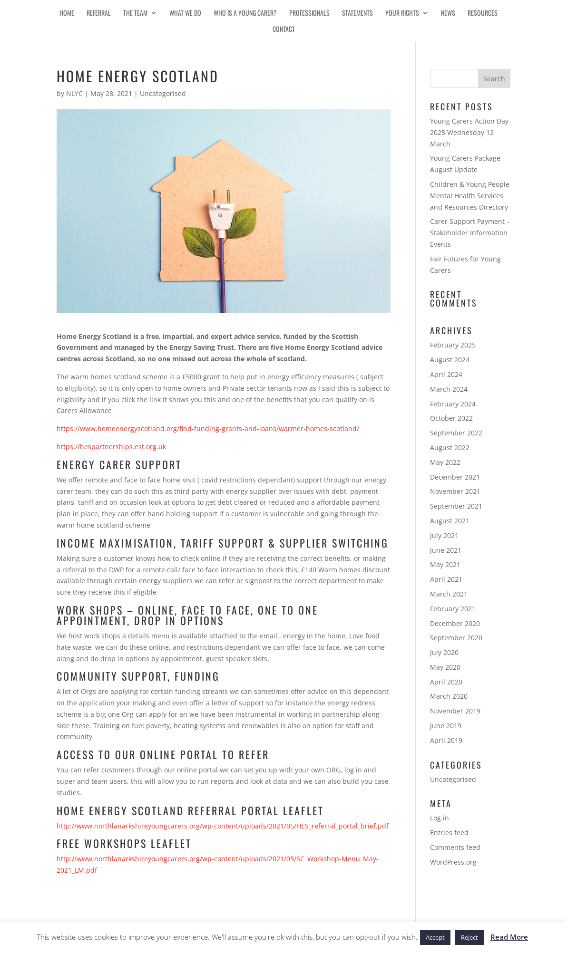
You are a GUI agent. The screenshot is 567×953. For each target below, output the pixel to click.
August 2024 (449, 359)
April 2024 (446, 374)
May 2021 (445, 564)
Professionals (309, 14)
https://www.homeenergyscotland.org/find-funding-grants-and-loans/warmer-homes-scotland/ (208, 428)
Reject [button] (469, 937)
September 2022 (456, 432)
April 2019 (446, 740)
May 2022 (445, 462)
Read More (509, 937)
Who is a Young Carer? (245, 14)
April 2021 (446, 579)
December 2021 (455, 476)
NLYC (74, 93)
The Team (135, 14)
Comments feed (455, 847)
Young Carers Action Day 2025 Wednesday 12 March (469, 132)
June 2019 (445, 725)
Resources (483, 14)
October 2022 (451, 418)
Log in (439, 817)
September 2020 (456, 637)
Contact (284, 30)
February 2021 (453, 608)
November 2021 (455, 491)
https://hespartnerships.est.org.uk (111, 446)
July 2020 (444, 652)
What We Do (185, 14)
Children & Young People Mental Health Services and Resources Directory (469, 196)
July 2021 (444, 535)
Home (66, 14)
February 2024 (453, 403)
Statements (357, 14)
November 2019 (455, 710)
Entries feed (449, 832)
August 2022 (449, 447)
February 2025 (453, 344)
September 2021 (456, 505)
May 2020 (445, 667)
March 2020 (449, 696)
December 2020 (455, 623)
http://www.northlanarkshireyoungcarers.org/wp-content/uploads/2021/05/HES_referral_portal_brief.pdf (223, 825)
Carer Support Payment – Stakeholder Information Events (470, 233)
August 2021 (449, 520)
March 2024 (449, 389)
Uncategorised (163, 93)
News (448, 14)
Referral (99, 14)
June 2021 (445, 550)
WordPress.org (453, 861)
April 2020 (446, 681)
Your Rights (402, 14)
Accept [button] (435, 937)
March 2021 (449, 593)
